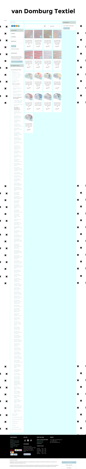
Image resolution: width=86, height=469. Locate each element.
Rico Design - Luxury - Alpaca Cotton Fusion (17, 349)
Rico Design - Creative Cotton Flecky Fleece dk (17, 138)
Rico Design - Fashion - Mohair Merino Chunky (18, 340)
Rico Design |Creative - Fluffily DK (18, 142)
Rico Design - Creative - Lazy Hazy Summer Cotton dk (17, 147)
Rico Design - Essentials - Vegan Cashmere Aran (18, 262)
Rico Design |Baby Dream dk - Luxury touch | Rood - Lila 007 (28, 63)
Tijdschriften (15, 423)
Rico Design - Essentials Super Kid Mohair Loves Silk (18, 240)
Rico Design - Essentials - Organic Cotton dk (18, 211)
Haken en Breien (16, 84)
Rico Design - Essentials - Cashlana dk (17, 193)
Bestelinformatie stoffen (14, 440)
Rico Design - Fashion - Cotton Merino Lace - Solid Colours (18, 302)
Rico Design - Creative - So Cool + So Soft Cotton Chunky (18, 169)
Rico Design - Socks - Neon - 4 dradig (17, 396)
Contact (11, 447)
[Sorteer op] (52, 26)
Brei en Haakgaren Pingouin (17, 91)
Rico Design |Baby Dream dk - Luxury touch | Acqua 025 (38, 104)
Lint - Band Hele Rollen (17, 417)
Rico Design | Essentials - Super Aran (18, 227)
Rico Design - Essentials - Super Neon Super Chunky (18, 257)
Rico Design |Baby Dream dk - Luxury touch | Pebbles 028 (47, 104)
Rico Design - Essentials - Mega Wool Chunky (18, 197)
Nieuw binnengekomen (16, 72)
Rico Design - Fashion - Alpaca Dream (17, 275)
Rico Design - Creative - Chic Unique (17, 121)
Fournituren (15, 79)
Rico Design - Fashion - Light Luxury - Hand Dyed (17, 323)
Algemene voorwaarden (14, 442)
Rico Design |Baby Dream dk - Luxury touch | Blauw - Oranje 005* (57, 42)
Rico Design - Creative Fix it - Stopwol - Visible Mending (18, 134)
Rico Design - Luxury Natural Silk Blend (17, 370)
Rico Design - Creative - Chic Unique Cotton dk (18, 125)
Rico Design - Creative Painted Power (18, 164)
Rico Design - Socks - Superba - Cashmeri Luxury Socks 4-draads (18, 406)
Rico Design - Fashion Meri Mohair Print (17, 328)
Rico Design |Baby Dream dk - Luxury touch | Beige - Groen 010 (57, 63)
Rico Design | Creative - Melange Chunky (18, 160)
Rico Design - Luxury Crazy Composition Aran (18, 361)
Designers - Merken (16, 74)
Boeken (14, 425)
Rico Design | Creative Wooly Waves (17, 180)
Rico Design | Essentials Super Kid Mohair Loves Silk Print (18, 252)
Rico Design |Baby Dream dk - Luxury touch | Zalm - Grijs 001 (28, 42)
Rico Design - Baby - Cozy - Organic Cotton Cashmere (18, 101)
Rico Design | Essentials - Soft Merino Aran (17, 223)
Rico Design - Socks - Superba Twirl (17, 411)
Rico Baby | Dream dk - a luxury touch (17, 108)
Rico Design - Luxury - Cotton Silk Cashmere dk (18, 357)
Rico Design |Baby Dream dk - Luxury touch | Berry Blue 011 (28, 83)
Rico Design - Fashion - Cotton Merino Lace (18, 297)
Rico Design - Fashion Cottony (18, 306)
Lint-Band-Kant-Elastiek (15, 81)
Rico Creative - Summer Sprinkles (18, 173)
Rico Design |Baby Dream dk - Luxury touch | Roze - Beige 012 (38, 83)
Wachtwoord (13, 41)
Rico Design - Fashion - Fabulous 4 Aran (17, 314)
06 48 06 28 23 (39, 443)
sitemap (48, 466)
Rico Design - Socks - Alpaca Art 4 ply (18, 388)
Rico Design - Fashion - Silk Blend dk (17, 344)
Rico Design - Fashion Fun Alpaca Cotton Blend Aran (17, 310)
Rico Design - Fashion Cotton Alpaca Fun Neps (18, 293)
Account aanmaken (15, 61)
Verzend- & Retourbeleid (14, 444)
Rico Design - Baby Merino (18, 105)
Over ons (12, 439)
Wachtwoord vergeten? (15, 48)
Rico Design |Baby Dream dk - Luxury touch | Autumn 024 (28, 104)
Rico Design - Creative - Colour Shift (18, 129)
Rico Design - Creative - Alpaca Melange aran (18, 117)
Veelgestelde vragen (14, 445)
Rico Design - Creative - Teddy (17, 176)
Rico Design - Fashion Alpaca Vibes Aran (17, 288)
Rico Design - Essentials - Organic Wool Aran (17, 216)
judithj (52, 442)
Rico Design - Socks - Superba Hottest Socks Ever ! (17, 401)
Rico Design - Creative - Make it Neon (18, 156)
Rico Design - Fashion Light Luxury (17, 319)
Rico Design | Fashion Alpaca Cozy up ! (17, 271)
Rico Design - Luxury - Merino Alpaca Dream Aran (17, 366)
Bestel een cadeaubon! (17, 419)
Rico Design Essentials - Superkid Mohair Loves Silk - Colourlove (18, 246)
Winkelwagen (66, 28)
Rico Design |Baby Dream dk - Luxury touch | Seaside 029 (57, 104)
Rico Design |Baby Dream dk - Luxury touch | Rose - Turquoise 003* (38, 42)
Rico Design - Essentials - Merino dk (17, 201)
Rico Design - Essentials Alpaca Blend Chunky (18, 184)
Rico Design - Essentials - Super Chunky (18, 231)
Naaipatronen (15, 421)
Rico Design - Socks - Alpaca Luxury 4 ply (17, 392)
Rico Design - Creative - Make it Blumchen (18, 152)
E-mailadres (13, 36)
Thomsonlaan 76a (40, 440)
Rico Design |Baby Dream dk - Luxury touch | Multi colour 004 (47, 42)
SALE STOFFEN (15, 427)
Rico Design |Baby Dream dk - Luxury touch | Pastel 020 (57, 83)
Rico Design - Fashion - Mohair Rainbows (18, 332)
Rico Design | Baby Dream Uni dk (18, 112)
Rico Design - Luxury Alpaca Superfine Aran (17, 353)
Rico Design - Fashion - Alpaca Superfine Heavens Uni (17, 280)
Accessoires (15, 86)
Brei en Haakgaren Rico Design (17, 98)
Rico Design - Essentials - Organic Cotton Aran (17, 206)
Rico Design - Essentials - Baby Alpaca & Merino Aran (18, 189)
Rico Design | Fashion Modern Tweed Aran (18, 336)
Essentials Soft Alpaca (17, 220)
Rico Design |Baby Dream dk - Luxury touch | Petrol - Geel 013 (47, 83)
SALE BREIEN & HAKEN (16, 429)
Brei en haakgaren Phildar (17, 88)
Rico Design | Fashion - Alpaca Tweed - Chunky (17, 284)
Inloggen (13, 46)
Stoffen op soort (16, 77)
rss (50, 466)
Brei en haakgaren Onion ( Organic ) (17, 95)
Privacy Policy (12, 443)
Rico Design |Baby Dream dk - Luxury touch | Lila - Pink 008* (38, 63)
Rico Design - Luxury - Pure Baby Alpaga (17, 378)
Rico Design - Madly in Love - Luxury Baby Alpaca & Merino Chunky (18, 383)
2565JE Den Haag (40, 442)
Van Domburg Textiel (16, 69)
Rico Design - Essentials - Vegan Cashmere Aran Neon (18, 266)
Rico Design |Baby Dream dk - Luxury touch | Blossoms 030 (28, 125)
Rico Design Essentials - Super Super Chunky (18, 236)
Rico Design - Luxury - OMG (17, 374)
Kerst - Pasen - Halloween (15, 414)
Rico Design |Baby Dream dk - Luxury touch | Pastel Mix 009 (47, 63)
